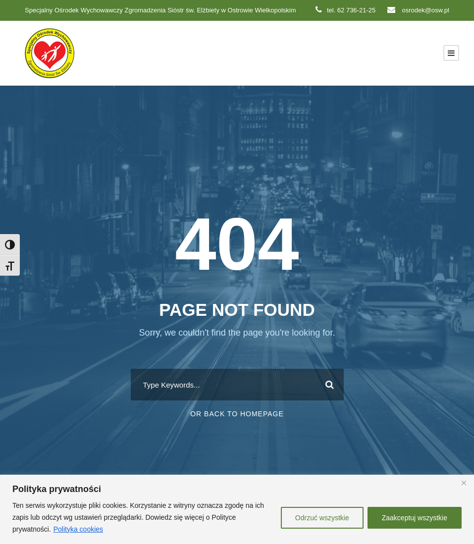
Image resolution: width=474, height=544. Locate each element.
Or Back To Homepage (237, 414)
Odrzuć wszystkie (322, 518)
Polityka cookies (78, 529)
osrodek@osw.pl (418, 10)
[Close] (464, 483)
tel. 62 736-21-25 (345, 10)
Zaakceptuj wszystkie (414, 518)
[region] (237, 509)
